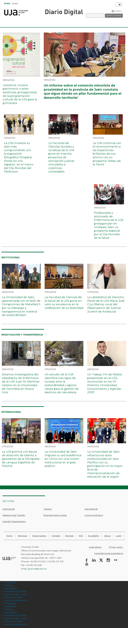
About (107, 536)
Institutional (8, 509)
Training (48, 509)
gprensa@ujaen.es (37, 569)
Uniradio (56, 536)
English (7, 3)
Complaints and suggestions (108, 553)
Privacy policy (116, 547)
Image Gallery (39, 536)
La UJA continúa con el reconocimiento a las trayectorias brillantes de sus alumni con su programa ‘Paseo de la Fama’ (107, 153)
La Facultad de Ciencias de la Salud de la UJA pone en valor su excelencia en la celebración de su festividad (64, 303)
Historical (22, 536)
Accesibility (93, 536)
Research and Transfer (13, 515)
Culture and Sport (93, 515)
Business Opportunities (55, 515)
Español (15, 3)
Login (118, 536)
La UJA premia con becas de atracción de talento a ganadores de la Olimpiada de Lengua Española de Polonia (21, 459)
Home (9, 536)
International (91, 509)
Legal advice (95, 547)
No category (10, 603)
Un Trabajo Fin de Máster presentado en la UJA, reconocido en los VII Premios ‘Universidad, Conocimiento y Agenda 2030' (104, 383)
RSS (81, 536)
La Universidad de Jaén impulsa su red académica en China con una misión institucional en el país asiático (63, 459)
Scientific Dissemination (14, 521)
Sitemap (69, 536)
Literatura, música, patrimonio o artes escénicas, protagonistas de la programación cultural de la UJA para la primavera (20, 94)
